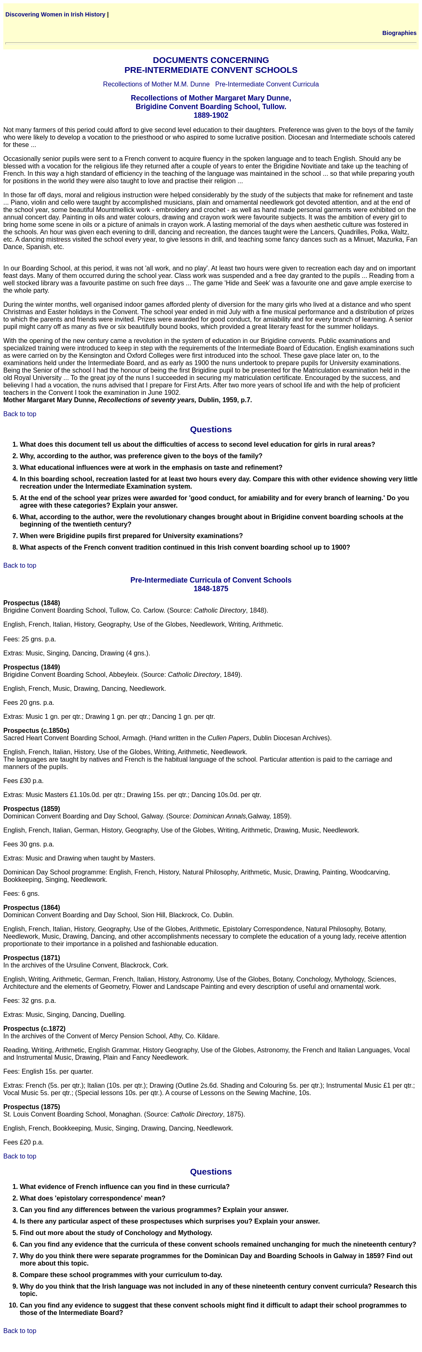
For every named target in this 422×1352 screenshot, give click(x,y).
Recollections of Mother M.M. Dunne (156, 84)
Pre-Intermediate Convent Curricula (267, 84)
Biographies (399, 33)
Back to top (19, 413)
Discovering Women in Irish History (55, 14)
